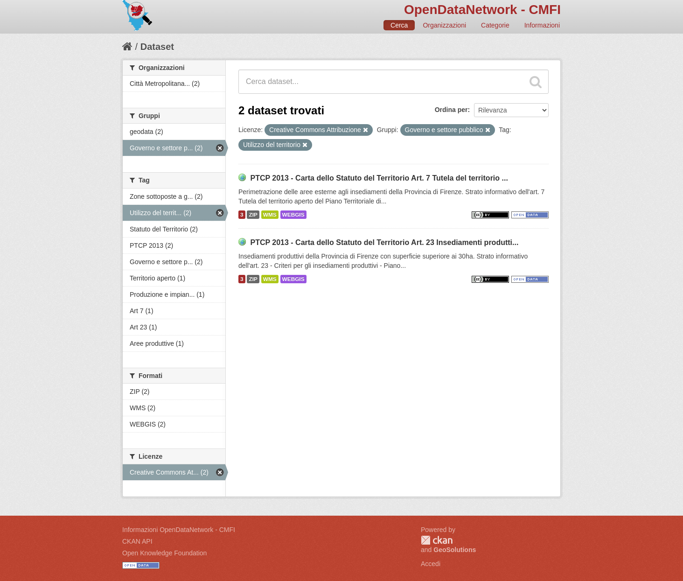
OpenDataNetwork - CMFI (482, 9)
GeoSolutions (454, 549)
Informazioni (542, 25)
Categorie (495, 25)
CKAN (437, 540)
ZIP (253, 214)
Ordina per (451, 109)
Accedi (430, 563)
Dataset (157, 47)
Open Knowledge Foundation (164, 553)
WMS (270, 214)
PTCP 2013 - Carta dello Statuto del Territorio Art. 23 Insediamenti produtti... (384, 242)
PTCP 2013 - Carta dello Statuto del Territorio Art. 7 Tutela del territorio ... (379, 178)
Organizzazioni (444, 25)
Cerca (399, 25)
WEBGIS (293, 214)
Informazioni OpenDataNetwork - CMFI (178, 529)
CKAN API (137, 541)
